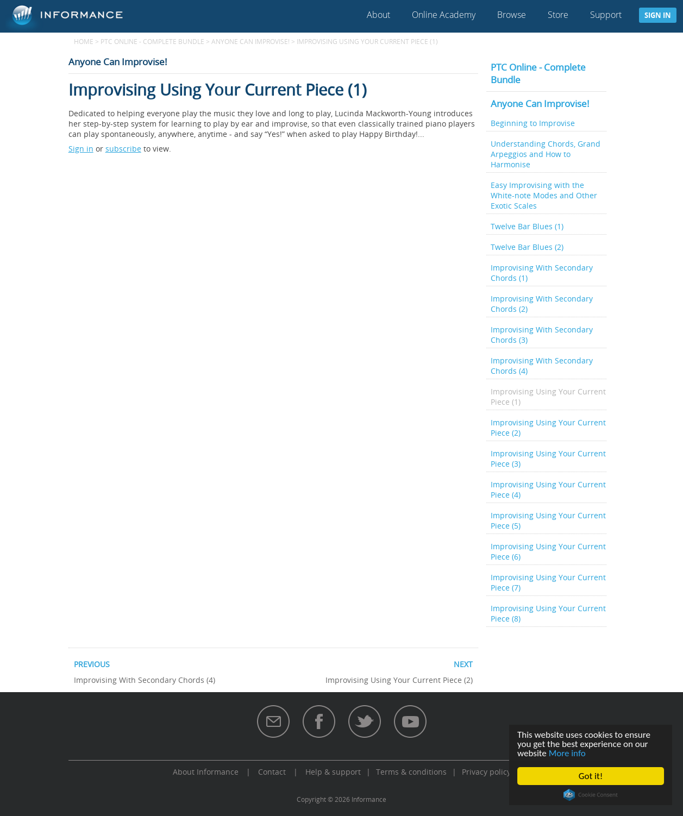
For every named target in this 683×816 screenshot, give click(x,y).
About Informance (206, 772)
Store (558, 15)
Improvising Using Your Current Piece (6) (548, 551)
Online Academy (443, 15)
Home (83, 41)
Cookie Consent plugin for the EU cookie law (590, 795)
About (378, 15)
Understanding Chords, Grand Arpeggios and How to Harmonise (545, 154)
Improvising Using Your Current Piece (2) (548, 427)
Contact (272, 772)
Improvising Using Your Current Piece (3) (548, 458)
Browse (511, 15)
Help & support (333, 772)
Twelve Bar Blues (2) (527, 247)
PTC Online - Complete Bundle (152, 41)
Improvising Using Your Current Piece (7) (548, 582)
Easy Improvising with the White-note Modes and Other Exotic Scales (544, 195)
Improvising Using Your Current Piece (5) (548, 520)
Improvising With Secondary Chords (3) (542, 334)
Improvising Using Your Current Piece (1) (548, 396)
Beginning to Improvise (533, 123)
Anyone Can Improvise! (250, 41)
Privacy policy (486, 772)
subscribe (123, 148)
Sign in (657, 15)
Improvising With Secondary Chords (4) (542, 365)
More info (567, 753)
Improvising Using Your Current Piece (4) (548, 489)
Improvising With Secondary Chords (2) (542, 303)
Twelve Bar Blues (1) (527, 226)
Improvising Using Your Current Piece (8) (548, 613)
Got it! (591, 776)
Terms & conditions (411, 772)
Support (606, 15)
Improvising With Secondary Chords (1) (542, 272)
